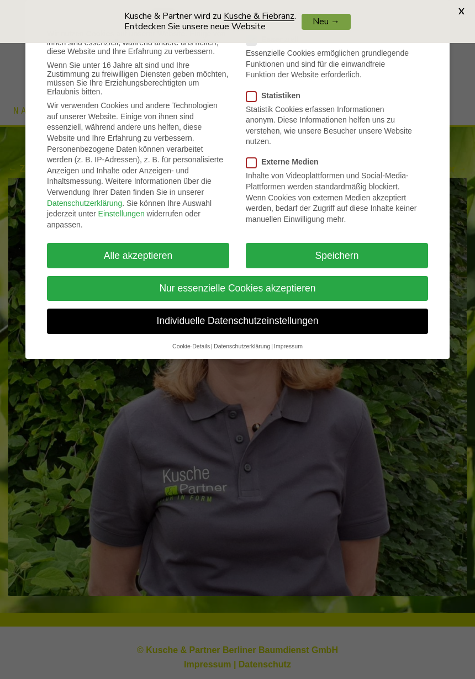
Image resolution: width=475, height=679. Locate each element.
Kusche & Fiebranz (259, 16)
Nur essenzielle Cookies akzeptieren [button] (237, 281)
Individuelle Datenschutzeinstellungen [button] (238, 313)
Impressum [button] (288, 339)
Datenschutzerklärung (84, 195)
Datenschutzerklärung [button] (242, 339)
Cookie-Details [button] (191, 339)
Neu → (326, 21)
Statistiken (278, 87)
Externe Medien (287, 154)
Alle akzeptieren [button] (138, 247)
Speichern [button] (337, 247)
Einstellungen (121, 206)
